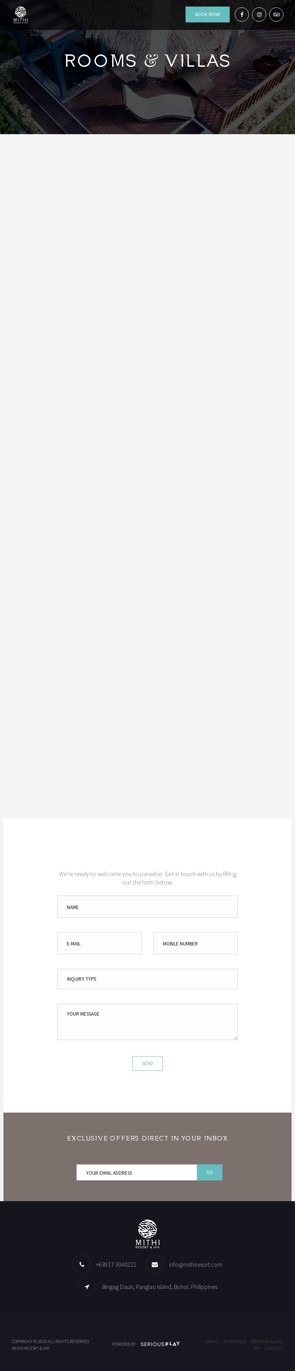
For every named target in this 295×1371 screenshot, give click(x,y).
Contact (274, 1348)
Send (147, 1063)
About (212, 1341)
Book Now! (207, 14)
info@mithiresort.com (195, 1264)
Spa (257, 1348)
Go (209, 1172)
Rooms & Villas (266, 1341)
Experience (235, 1341)
